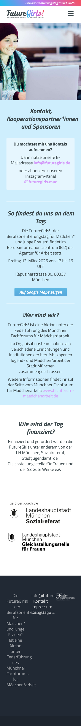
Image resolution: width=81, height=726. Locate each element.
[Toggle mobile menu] (71, 13)
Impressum (42, 606)
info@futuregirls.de (49, 595)
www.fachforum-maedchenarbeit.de (48, 393)
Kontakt (40, 601)
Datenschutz (43, 612)
